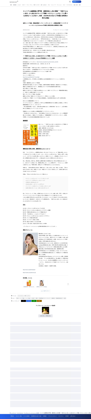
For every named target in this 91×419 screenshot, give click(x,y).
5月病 (17, 298)
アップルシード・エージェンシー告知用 (60, 29)
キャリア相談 (28, 298)
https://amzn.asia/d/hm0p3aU (29, 269)
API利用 (66, 416)
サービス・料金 (19, 416)
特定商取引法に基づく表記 (36, 416)
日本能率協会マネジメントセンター (44, 298)
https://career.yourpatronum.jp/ (29, 272)
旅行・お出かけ (44, 4)
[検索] (70, 1)
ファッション (59, 4)
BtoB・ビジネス (37, 4)
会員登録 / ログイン (76, 1)
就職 (36, 298)
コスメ (64, 4)
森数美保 (53, 298)
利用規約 (44, 416)
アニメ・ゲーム (29, 4)
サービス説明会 (26, 416)
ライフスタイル (69, 4)
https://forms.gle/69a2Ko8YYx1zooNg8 (31, 77)
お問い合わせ (72, 416)
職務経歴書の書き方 (59, 298)
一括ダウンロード (45, 290)
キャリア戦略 (22, 298)
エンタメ (19, 4)
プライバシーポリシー (52, 416)
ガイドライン (61, 416)
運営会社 (12, 416)
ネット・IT (53, 4)
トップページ (13, 412)
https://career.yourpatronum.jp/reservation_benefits (47, 61)
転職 (65, 298)
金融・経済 (76, 4)
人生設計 (33, 298)
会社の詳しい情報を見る (45, 315)
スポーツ (23, 4)
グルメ (49, 4)
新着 (11, 4)
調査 (80, 4)
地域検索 (14, 4)
